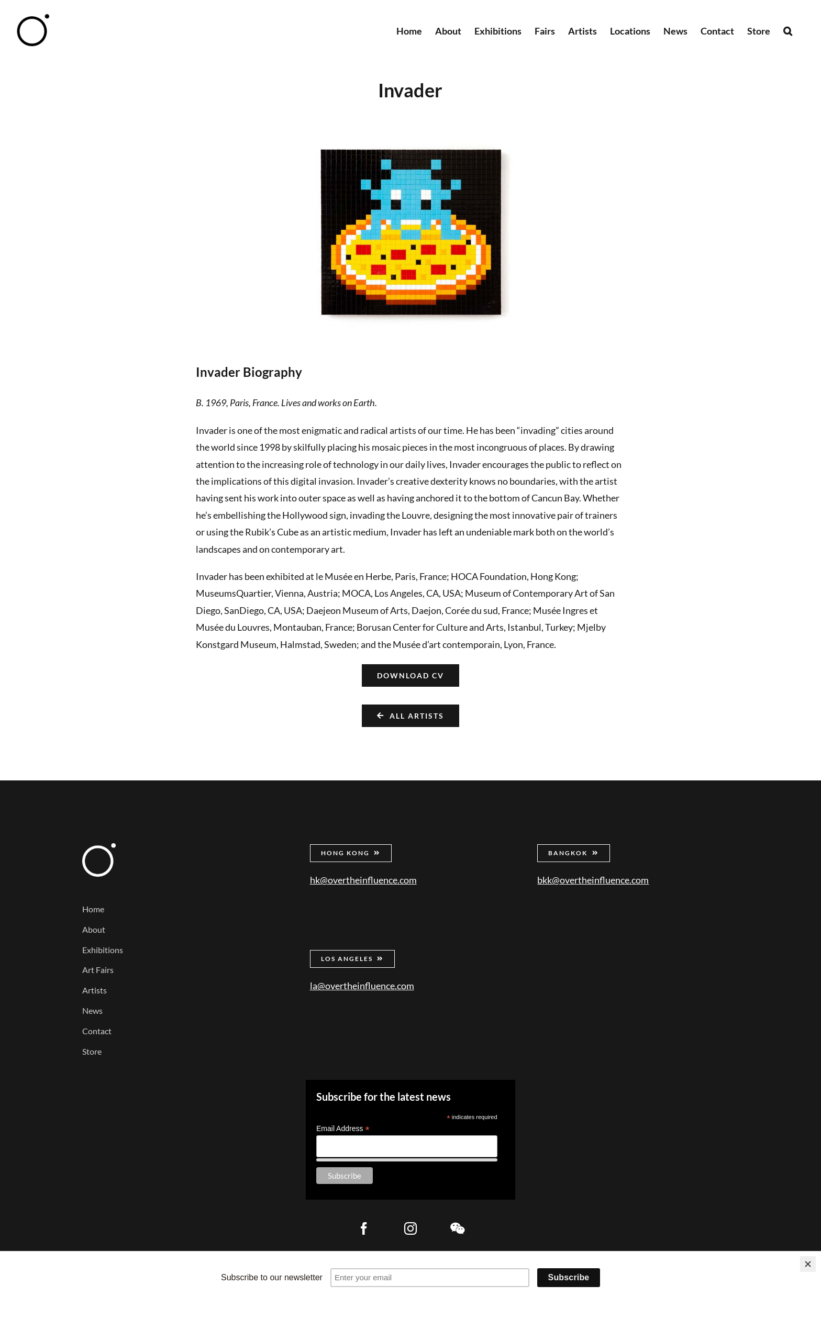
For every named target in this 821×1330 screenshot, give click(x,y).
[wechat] (457, 1228)
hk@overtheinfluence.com (363, 880)
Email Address (343, 1129)
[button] (787, 30)
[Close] (808, 1264)
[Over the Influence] (99, 848)
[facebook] (364, 1228)
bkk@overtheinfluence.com (593, 880)
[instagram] (410, 1228)
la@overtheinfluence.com (362, 985)
